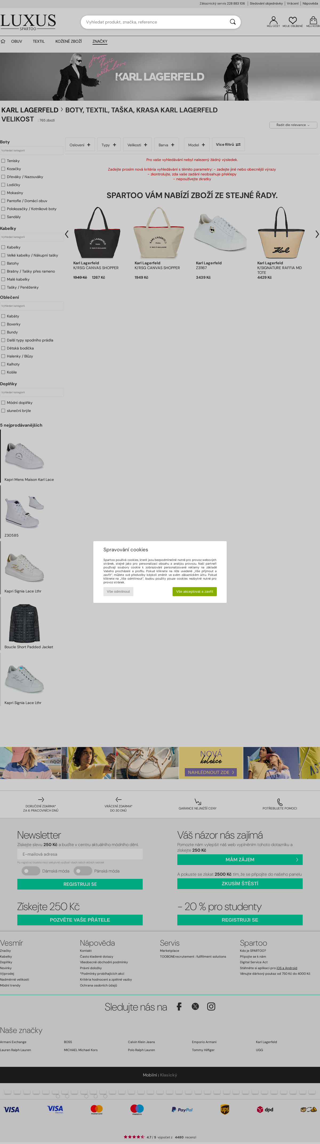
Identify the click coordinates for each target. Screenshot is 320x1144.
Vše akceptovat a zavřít (194, 591)
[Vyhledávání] (232, 22)
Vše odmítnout (118, 591)
